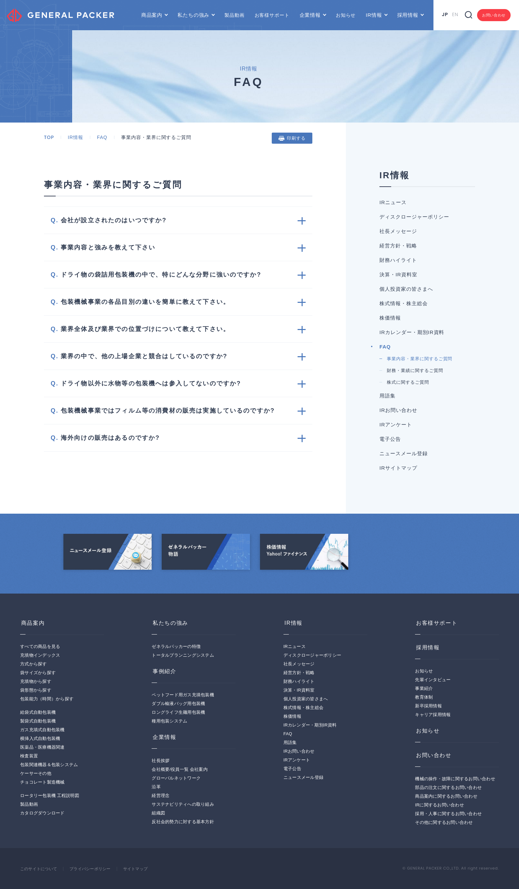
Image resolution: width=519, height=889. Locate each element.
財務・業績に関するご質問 (415, 370)
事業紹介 (424, 688)
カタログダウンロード (42, 813)
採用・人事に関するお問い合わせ (448, 813)
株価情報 (390, 318)
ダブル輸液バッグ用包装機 (178, 703)
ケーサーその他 (35, 773)
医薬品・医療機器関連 (42, 747)
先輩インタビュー (433, 679)
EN (455, 14)
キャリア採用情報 (433, 714)
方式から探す (33, 664)
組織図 (158, 813)
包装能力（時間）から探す (46, 699)
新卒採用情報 (428, 706)
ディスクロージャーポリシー (414, 217)
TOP (49, 137)
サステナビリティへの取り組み (183, 804)
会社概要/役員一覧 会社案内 (179, 769)
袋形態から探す (35, 690)
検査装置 (29, 756)
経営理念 (160, 795)
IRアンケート (395, 424)
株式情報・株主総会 (403, 303)
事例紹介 (163, 671)
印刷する (296, 138)
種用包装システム (169, 721)
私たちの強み (193, 15)
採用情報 (407, 15)
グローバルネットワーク (176, 778)
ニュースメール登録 (403, 453)
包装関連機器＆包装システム (49, 764)
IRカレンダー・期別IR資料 (411, 332)
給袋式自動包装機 (38, 712)
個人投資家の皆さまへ (406, 289)
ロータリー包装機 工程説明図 (49, 795)
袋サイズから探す (38, 672)
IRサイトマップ (398, 468)
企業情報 (310, 15)
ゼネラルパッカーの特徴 (176, 646)
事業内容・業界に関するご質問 (419, 359)
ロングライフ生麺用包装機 (178, 712)
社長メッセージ (398, 231)
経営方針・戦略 (398, 245)
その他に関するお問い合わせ (444, 822)
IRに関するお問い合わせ (439, 805)
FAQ (102, 137)
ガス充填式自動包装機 (42, 730)
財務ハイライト (398, 260)
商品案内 (151, 15)
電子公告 (390, 439)
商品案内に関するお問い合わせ (446, 796)
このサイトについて (40, 869)
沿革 (156, 787)
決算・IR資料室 (398, 274)
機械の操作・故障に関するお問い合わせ (455, 779)
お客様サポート (272, 15)
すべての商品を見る (40, 646)
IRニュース (393, 202)
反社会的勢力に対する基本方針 (183, 822)
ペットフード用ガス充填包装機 (183, 695)
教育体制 (424, 697)
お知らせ (346, 15)
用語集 (387, 396)
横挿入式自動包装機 (40, 738)
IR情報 (374, 15)
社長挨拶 (160, 760)
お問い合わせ (494, 15)
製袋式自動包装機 (38, 721)
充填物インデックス (40, 655)
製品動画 (234, 15)
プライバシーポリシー (94, 869)
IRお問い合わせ (398, 410)
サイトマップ (142, 869)
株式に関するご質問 (408, 382)
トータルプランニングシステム (183, 655)
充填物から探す (35, 681)
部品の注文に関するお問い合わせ (448, 787)
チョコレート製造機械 (42, 782)
